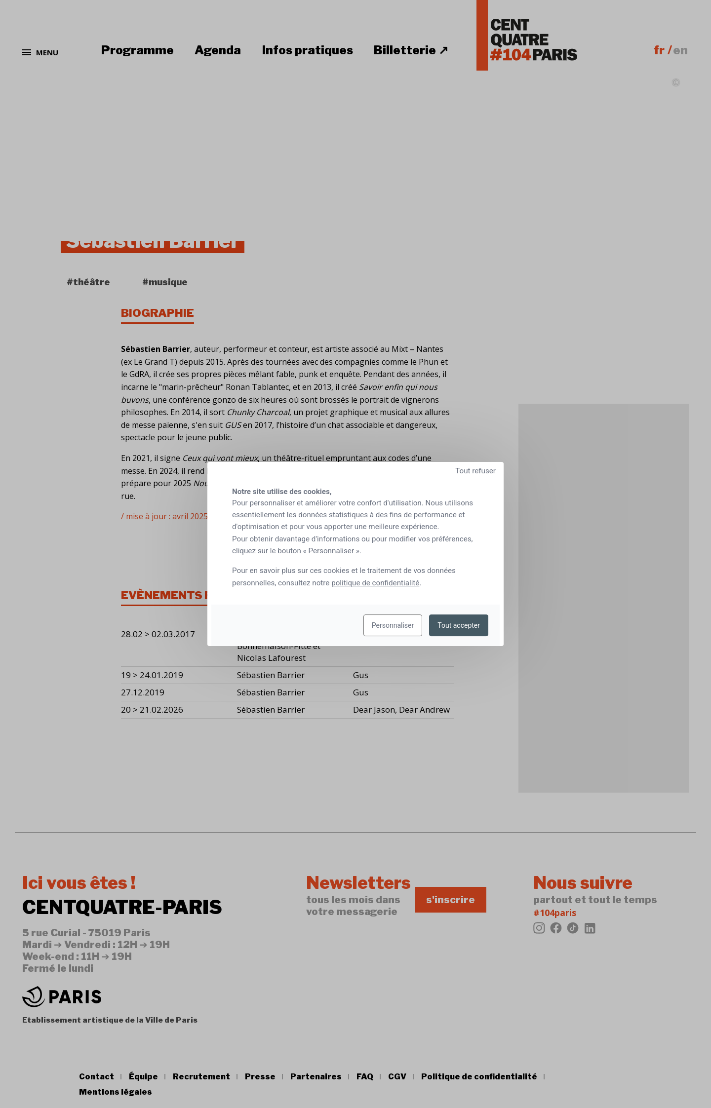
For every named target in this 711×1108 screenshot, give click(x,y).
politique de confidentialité (375, 582)
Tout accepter (458, 625)
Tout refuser (475, 470)
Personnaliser (393, 625)
